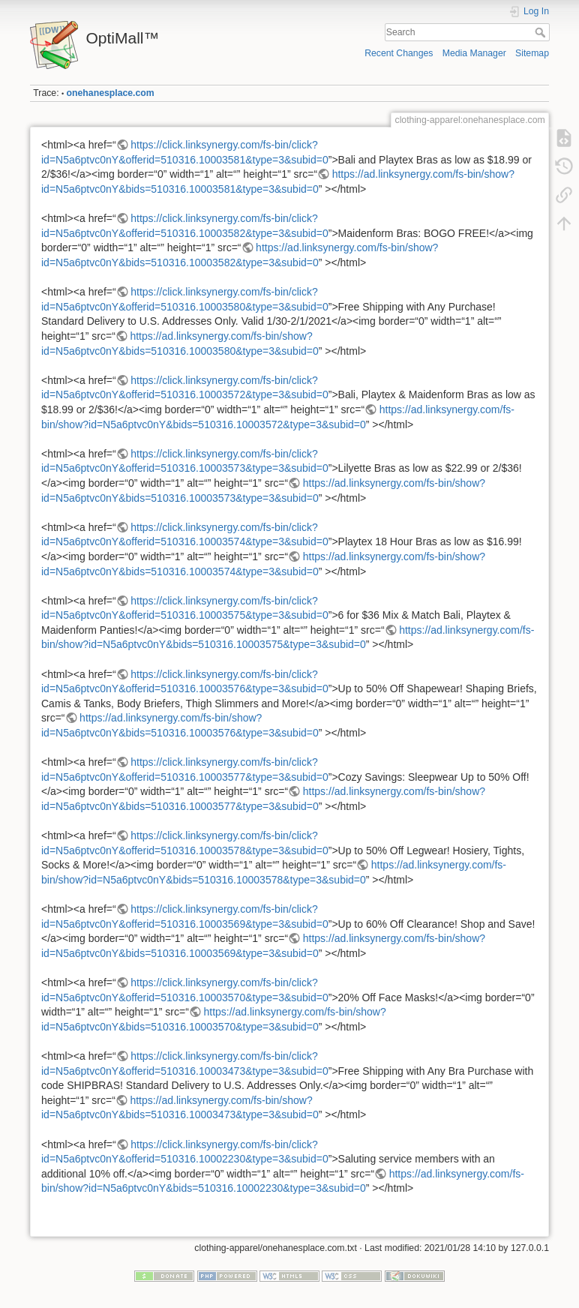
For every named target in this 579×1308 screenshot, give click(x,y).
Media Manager (474, 53)
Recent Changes (398, 53)
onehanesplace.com (110, 93)
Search (542, 32)
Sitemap (532, 53)
